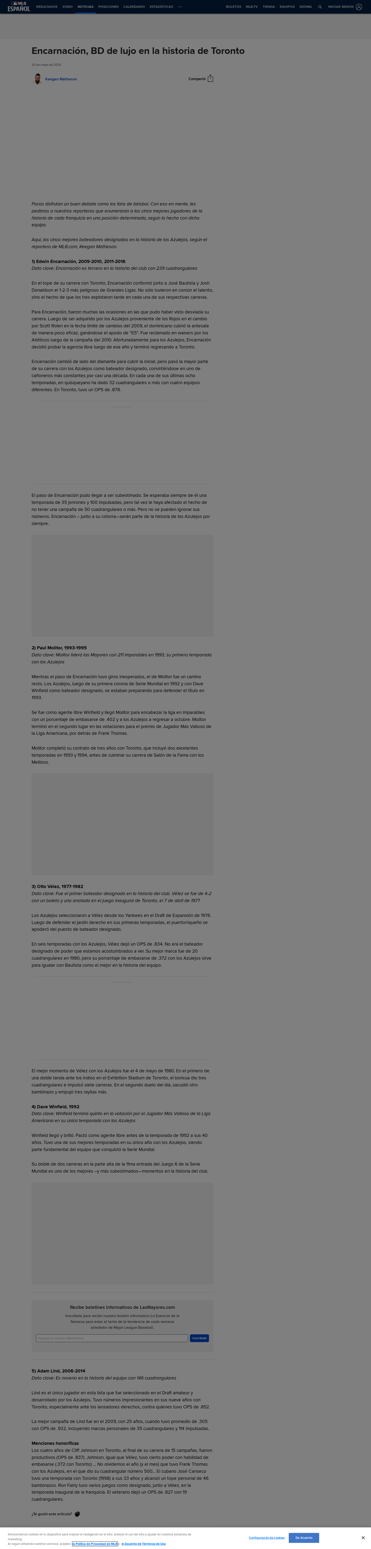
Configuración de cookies (267, 1538)
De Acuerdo (304, 1538)
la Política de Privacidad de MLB (95, 1544)
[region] (185, 1538)
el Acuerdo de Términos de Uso (144, 1544)
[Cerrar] (363, 1537)
